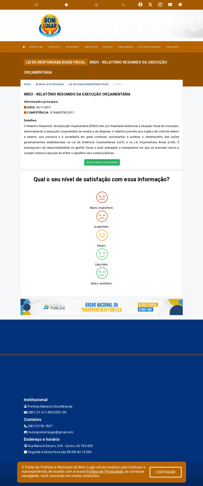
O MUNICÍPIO (54, 47)
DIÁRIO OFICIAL (91, 47)
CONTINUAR (166, 472)
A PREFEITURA (36, 47)
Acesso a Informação (50, 84)
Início (27, 84)
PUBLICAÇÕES (173, 47)
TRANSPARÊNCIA (125, 47)
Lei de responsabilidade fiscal (88, 84)
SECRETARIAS (73, 47)
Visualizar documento (102, 162)
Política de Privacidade (104, 471)
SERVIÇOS (108, 47)
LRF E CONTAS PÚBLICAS (150, 47)
